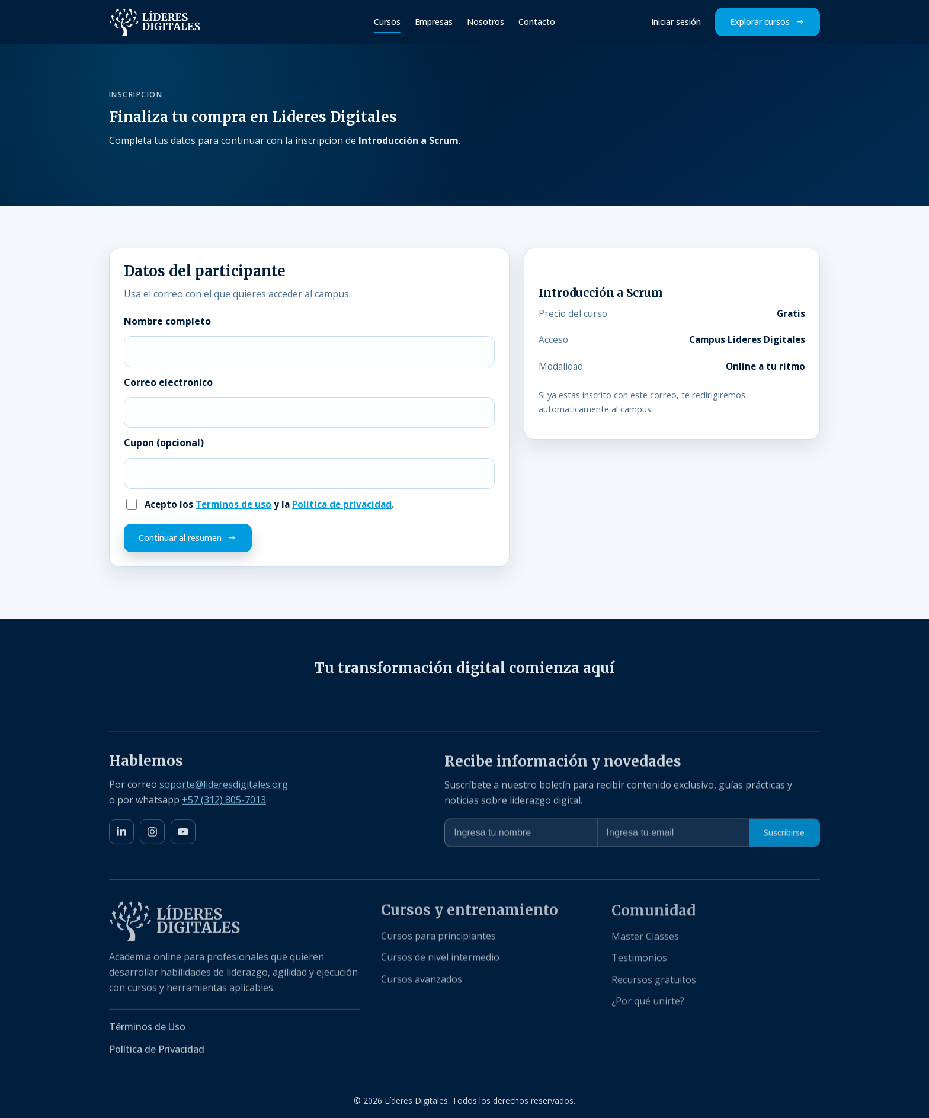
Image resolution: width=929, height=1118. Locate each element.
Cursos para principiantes (438, 939)
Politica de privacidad (342, 504)
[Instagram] (152, 834)
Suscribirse (784, 835)
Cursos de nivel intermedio (440, 961)
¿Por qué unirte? (647, 1004)
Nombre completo (167, 321)
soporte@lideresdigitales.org (223, 786)
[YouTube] (183, 834)
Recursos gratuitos (653, 983)
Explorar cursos (760, 21)
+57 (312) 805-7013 (224, 801)
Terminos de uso (233, 504)
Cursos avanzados (421, 982)
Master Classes (645, 940)
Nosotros (485, 21)
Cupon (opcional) (164, 442)
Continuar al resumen (180, 537)
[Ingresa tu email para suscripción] (673, 835)
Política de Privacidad (156, 1052)
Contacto (536, 21)
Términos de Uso (147, 1029)
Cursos (387, 21)
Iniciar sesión (676, 21)
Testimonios (639, 961)
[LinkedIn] (121, 834)
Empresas (434, 21)
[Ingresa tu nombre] (521, 835)
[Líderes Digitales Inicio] (155, 22)
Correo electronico (168, 382)
